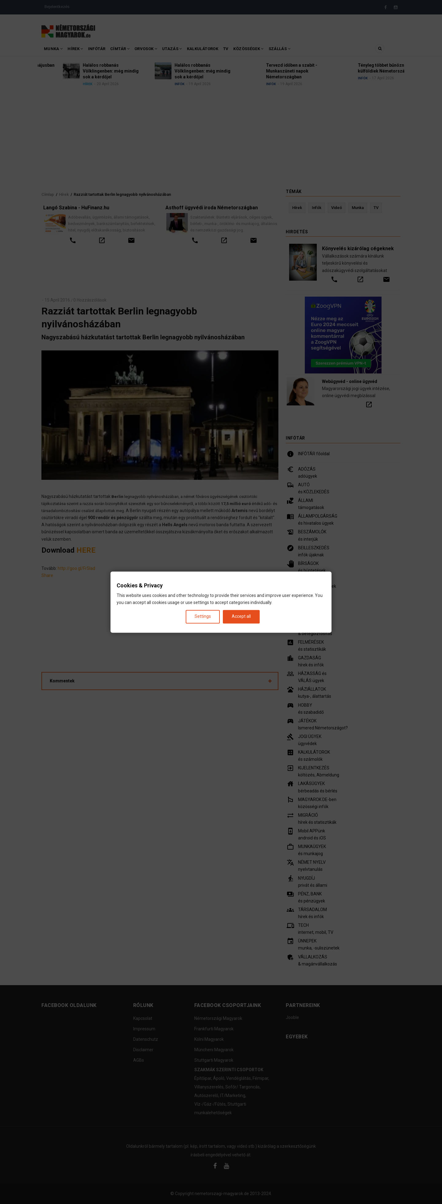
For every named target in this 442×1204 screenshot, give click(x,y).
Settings (203, 616)
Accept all (241, 616)
